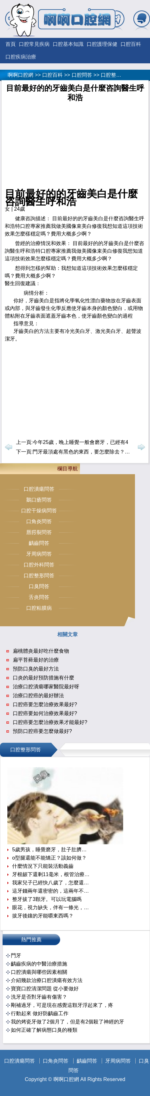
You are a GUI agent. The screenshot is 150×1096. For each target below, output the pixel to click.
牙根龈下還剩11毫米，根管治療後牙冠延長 (51, 874)
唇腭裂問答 (39, 532)
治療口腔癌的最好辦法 (38, 695)
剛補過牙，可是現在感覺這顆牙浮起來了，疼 (62, 1005)
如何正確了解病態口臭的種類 (44, 1030)
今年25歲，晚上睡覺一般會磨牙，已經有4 (80, 442)
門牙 (16, 955)
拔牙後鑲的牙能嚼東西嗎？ (43, 915)
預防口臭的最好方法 (36, 668)
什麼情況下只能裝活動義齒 (43, 866)
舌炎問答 (39, 597)
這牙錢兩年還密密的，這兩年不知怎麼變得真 (51, 891)
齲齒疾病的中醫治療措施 (39, 963)
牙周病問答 (39, 554)
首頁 (10, 44)
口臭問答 (39, 586)
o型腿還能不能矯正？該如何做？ (49, 858)
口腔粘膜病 (39, 608)
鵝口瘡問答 (39, 499)
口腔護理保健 (102, 44)
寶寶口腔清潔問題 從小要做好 (45, 988)
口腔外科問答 (39, 564)
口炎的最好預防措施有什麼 (43, 677)
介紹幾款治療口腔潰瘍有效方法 (47, 980)
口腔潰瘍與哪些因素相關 (39, 972)
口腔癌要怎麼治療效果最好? (45, 704)
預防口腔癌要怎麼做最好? (42, 731)
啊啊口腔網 (20, 75)
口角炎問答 (39, 521)
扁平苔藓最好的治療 (36, 660)
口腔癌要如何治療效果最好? (45, 713)
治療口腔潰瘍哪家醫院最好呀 (46, 686)
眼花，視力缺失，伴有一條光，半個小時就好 (51, 907)
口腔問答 (82, 75)
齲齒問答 (39, 543)
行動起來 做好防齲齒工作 (39, 1013)
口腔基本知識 (68, 44)
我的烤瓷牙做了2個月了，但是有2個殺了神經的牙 (67, 1021)
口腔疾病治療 (20, 57)
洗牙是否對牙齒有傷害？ (39, 997)
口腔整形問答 (116, 75)
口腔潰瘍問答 (39, 489)
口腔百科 (131, 44)
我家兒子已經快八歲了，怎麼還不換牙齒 (51, 882)
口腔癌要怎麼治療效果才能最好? (50, 722)
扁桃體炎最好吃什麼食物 (41, 651)
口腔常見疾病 (34, 44)
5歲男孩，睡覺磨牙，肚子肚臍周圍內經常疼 (51, 849)
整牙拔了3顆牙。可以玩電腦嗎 (47, 899)
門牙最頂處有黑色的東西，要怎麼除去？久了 (84, 451)
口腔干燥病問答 (39, 510)
